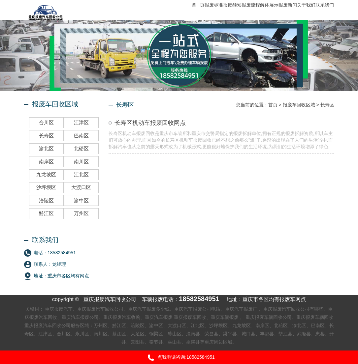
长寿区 (327, 104)
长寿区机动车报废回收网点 (150, 123)
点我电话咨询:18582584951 (179, 357)
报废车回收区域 (299, 104)
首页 (272, 104)
